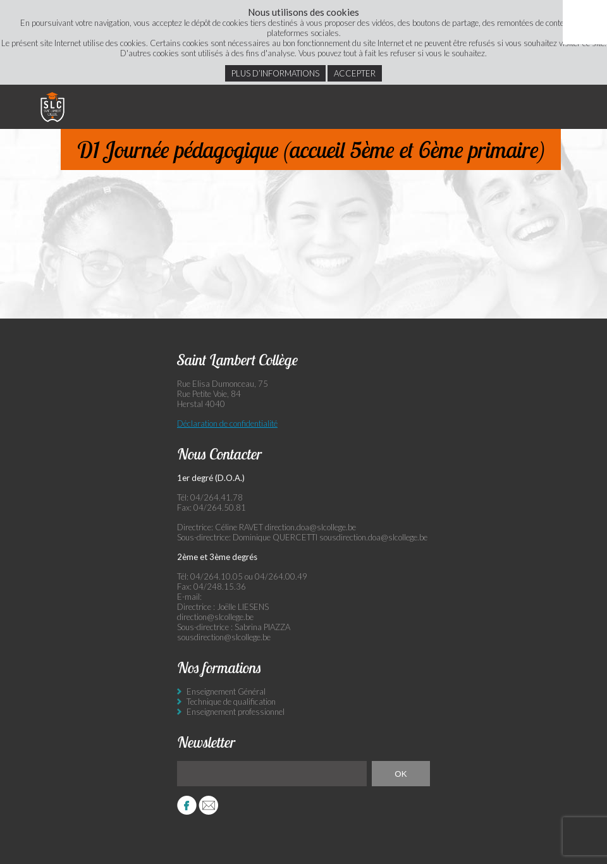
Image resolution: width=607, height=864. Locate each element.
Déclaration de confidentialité (227, 423)
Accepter (355, 73)
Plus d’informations (275, 73)
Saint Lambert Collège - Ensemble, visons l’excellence (52, 107)
